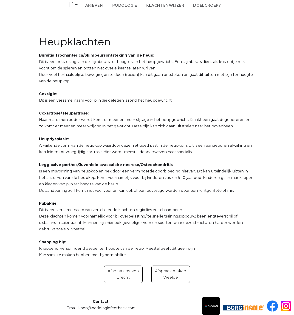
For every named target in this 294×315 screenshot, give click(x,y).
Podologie (124, 5)
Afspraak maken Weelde (170, 274)
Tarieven (93, 5)
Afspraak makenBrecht (123, 274)
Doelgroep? (207, 5)
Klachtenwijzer (165, 5)
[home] (73, 4)
